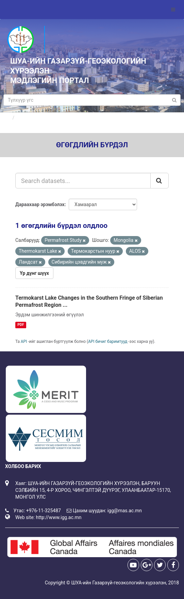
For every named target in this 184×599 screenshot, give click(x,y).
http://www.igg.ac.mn (58, 517)
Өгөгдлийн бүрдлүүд (40, 117)
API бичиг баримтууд (107, 341)
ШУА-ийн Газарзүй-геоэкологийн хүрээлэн (118, 582)
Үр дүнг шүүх (34, 273)
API (24, 341)
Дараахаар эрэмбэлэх (40, 204)
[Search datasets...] (83, 180)
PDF (20, 324)
